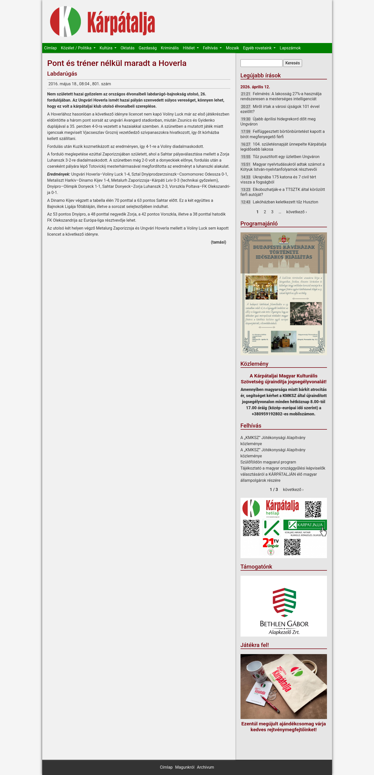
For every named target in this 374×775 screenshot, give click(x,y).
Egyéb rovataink (258, 48)
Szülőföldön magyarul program (268, 462)
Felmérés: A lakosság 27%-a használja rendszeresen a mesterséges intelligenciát (281, 96)
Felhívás (211, 48)
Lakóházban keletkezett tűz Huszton (285, 202)
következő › (296, 211)
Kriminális (170, 48)
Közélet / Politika (76, 48)
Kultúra (106, 48)
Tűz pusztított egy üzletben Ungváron (286, 156)
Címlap (50, 48)
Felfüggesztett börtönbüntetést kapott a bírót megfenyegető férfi (283, 134)
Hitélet (189, 48)
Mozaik (232, 48)
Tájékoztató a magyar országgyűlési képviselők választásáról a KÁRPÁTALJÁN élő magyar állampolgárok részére (283, 474)
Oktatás (127, 48)
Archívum (205, 767)
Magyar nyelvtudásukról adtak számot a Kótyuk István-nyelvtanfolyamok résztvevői (283, 167)
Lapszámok (290, 48)
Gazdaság (148, 48)
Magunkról (185, 767)
